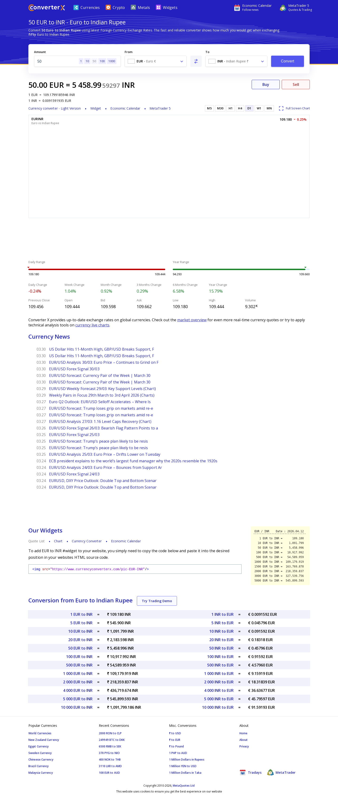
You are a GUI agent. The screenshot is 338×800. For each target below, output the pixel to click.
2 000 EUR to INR (77, 682)
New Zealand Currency (43, 740)
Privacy (244, 746)
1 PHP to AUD (178, 753)
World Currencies (40, 733)
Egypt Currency (38, 746)
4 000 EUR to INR (77, 690)
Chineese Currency (40, 760)
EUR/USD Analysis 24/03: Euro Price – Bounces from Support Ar (105, 467)
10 (87, 61)
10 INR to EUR (221, 631)
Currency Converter (87, 541)
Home (243, 733)
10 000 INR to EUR (218, 707)
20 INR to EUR (221, 639)
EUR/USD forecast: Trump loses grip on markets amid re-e (101, 408)
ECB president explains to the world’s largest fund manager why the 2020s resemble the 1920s (133, 460)
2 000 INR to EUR (219, 682)
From (128, 52)
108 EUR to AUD (109, 773)
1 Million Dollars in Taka (185, 773)
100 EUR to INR (79, 656)
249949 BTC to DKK (112, 740)
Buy (265, 84)
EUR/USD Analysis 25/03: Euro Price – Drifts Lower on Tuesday (104, 454)
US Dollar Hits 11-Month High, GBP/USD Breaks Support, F (101, 349)
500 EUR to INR (79, 665)
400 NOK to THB (110, 760)
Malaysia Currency (40, 773)
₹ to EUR (174, 740)
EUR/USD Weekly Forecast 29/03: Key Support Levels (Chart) (102, 388)
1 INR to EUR (222, 614)
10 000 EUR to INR (76, 707)
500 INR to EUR (220, 665)
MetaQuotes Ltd (184, 786)
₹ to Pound (176, 746)
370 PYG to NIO (109, 753)
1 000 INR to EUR (219, 673)
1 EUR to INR (81, 614)
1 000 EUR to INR (77, 673)
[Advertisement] (169, 239)
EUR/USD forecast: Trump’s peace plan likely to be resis (98, 441)
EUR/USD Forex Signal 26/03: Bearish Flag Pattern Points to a (103, 428)
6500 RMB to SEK (110, 746)
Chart (58, 541)
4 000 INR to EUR (219, 690)
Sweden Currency (40, 753)
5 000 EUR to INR (77, 698)
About (243, 740)
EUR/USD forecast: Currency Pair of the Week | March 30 (99, 375)
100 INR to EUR (220, 656)
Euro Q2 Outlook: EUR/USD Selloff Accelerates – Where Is (100, 401)
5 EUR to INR (81, 622)
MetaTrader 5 (160, 108)
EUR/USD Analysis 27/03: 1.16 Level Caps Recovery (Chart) (100, 421)
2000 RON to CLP (110, 733)
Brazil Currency (38, 766)
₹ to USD (175, 733)
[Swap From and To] (196, 61)
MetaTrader (281, 772)
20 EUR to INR (80, 639)
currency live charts (92, 325)
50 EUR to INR (80, 648)
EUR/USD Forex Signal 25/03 (74, 434)
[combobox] (155, 61)
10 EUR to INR (80, 631)
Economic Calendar (125, 108)
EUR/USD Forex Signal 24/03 (74, 474)
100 (102, 61)
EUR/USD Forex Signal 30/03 (74, 368)
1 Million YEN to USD (182, 766)
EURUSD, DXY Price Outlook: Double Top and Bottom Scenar (103, 480)
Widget (95, 108)
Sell (296, 84)
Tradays (250, 772)
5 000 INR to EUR (219, 698)
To (207, 52)
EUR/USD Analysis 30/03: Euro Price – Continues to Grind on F (103, 362)
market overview (192, 319)
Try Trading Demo (157, 601)
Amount (40, 52)
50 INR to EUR (221, 648)
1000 (111, 61)
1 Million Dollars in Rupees (186, 760)
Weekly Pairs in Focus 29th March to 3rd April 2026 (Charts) (101, 395)
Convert (287, 61)
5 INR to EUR (222, 622)
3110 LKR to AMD (110, 766)
